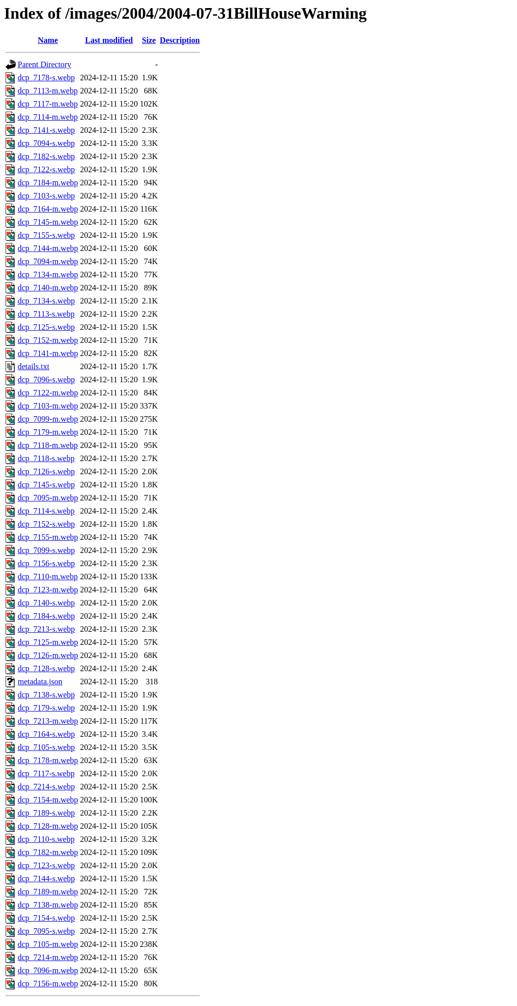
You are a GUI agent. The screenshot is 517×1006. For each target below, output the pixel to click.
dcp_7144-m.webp (48, 248)
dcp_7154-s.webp (46, 918)
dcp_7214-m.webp (48, 957)
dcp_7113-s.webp (46, 314)
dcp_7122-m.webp (48, 392)
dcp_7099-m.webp (48, 419)
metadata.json (40, 681)
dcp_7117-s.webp (46, 773)
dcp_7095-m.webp (48, 497)
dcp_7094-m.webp (48, 261)
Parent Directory (44, 64)
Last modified (109, 40)
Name (48, 40)
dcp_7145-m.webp (48, 222)
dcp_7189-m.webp (48, 891)
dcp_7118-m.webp (48, 445)
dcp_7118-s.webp (46, 458)
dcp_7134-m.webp (48, 274)
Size (149, 40)
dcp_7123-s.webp (46, 865)
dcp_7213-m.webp (48, 721)
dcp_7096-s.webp (46, 379)
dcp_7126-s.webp (46, 471)
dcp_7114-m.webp (48, 117)
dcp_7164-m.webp (48, 209)
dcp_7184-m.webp (48, 182)
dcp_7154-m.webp (48, 799)
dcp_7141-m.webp (48, 353)
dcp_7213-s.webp (46, 629)
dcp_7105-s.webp (46, 747)
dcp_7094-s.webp (46, 143)
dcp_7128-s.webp (46, 668)
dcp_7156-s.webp (46, 563)
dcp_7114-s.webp (46, 511)
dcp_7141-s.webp (46, 130)
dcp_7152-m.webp (48, 340)
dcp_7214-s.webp (46, 786)
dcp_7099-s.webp (46, 550)
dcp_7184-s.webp (46, 616)
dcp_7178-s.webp (46, 77)
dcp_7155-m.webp (48, 537)
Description (180, 40)
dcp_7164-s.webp (46, 734)
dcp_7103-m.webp (48, 405)
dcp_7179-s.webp (46, 707)
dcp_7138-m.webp (48, 904)
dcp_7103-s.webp (46, 195)
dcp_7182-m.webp (48, 852)
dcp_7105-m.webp (48, 944)
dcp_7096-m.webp (48, 970)
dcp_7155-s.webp (46, 235)
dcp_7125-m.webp (48, 642)
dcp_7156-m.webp (48, 983)
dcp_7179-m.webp (48, 432)
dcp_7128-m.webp (48, 826)
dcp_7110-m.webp (48, 576)
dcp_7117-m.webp (48, 103)
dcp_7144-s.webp (46, 878)
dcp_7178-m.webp (48, 760)
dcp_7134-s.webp (46, 300)
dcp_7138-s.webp (46, 694)
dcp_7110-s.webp (46, 839)
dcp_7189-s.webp (46, 813)
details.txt (33, 366)
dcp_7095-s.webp (46, 931)
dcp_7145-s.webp (46, 484)
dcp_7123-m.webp (48, 589)
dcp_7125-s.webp (46, 327)
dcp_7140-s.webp (46, 602)
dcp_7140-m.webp (48, 287)
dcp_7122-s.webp (46, 169)
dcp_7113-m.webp (48, 90)
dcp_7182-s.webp (46, 156)
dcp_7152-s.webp (46, 524)
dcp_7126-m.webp (48, 655)
